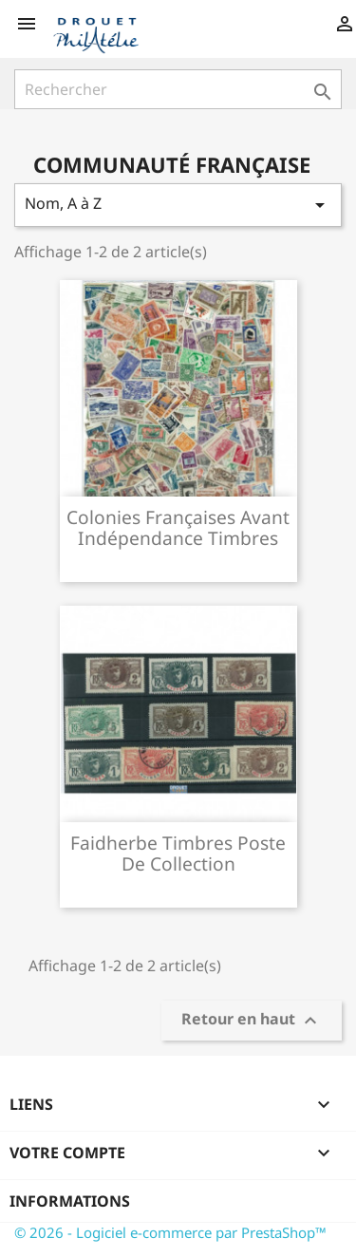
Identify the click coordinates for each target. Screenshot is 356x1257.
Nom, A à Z (178, 204)
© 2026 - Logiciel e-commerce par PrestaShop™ (170, 1232)
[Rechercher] (178, 89)
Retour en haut (251, 1021)
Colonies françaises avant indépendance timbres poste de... (178, 538)
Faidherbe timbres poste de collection (178, 853)
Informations (69, 1201)
